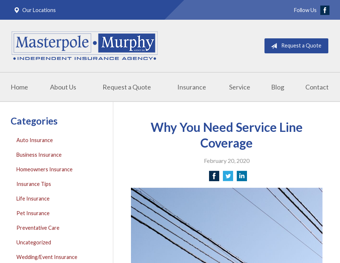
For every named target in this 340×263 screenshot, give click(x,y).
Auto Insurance (34, 140)
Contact (317, 87)
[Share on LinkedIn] (242, 178)
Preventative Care (37, 228)
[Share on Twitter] (228, 178)
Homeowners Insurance (44, 169)
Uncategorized (33, 242)
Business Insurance (39, 155)
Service (239, 87)
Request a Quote (294, 46)
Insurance (191, 87)
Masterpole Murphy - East (85, 45)
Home (19, 87)
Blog (277, 87)
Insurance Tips (33, 184)
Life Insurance (33, 198)
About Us (63, 87)
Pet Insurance (33, 213)
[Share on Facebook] (214, 178)
